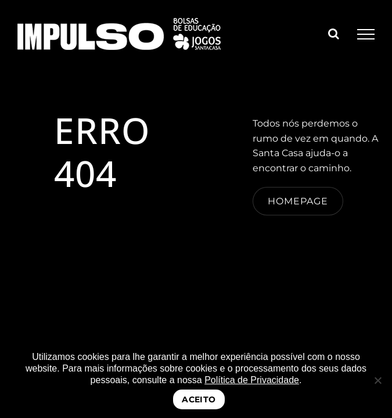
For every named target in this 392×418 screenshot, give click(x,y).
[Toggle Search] (333, 33)
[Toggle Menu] (366, 34)
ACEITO (199, 399)
